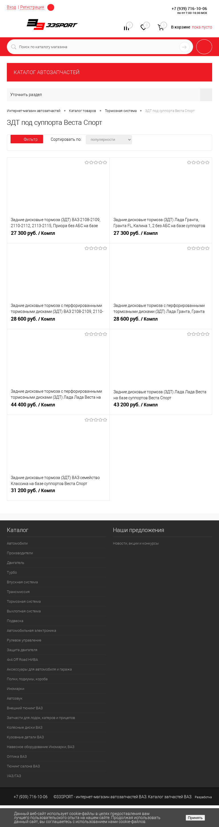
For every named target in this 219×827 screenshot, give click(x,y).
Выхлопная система (24, 611)
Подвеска (15, 621)
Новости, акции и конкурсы (136, 543)
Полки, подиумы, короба (27, 679)
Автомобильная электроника (31, 630)
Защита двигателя (22, 650)
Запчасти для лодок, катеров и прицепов (41, 718)
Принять (195, 818)
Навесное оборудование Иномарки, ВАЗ (40, 747)
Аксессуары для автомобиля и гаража (39, 669)
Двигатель (15, 563)
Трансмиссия (18, 592)
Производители (20, 553)
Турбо (12, 572)
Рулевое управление (24, 640)
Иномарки (15, 689)
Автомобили (17, 543)
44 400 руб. (58, 407)
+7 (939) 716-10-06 (189, 8)
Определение (50, 7)
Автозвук (15, 698)
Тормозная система (24, 601)
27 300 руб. (58, 235)
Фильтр (27, 139)
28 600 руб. (58, 321)
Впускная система (22, 582)
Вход (11, 7)
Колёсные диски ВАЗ (24, 727)
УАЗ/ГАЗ (14, 776)
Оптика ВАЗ (17, 756)
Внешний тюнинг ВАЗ (25, 708)
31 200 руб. (58, 492)
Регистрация (32, 7)
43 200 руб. (160, 407)
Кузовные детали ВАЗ (25, 737)
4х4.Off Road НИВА (22, 659)
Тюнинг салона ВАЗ (23, 766)
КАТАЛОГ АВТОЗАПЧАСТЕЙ (47, 72)
